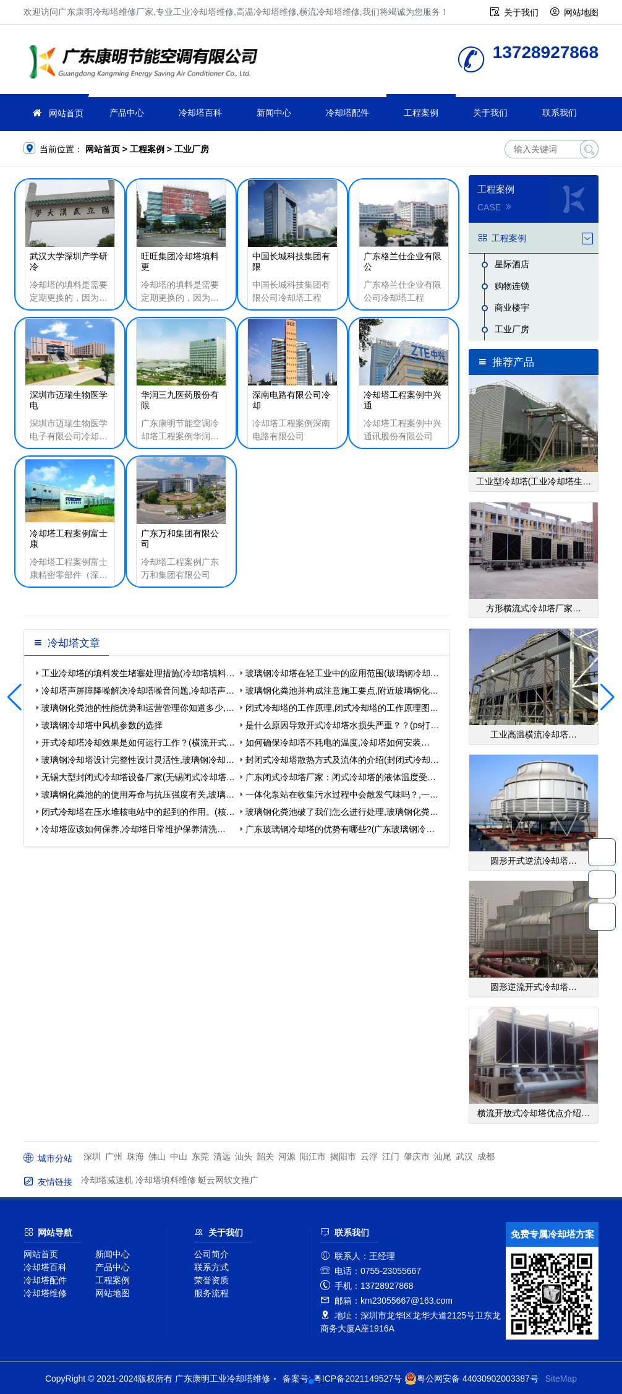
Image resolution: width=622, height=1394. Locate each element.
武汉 (464, 1156)
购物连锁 (512, 286)
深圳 (92, 1156)
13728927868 (602, 852)
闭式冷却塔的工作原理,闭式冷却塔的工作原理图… (341, 708)
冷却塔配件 (347, 113)
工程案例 (421, 113)
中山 (178, 1156)
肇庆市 (417, 1156)
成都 (486, 1156)
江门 (390, 1156)
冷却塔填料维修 (165, 1180)
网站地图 (581, 12)
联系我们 (559, 113)
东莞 (200, 1156)
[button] (301, 1381)
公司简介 (211, 1254)
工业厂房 (191, 149)
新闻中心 (274, 113)
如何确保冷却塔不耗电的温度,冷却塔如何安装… (337, 742)
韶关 (265, 1156)
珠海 (135, 1156)
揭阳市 (343, 1156)
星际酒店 (512, 264)
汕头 (243, 1156)
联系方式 (211, 1267)
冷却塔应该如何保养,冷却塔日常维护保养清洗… (133, 829)
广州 (113, 1156)
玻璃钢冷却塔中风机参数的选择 (102, 725)
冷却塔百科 (200, 113)
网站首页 (66, 113)
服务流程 (211, 1293)
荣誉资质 (211, 1280)
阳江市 (313, 1156)
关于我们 (521, 12)
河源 (287, 1156)
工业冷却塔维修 (147, 63)
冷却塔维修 (45, 1293)
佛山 (157, 1156)
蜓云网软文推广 (228, 1180)
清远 (222, 1156)
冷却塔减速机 (107, 1180)
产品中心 (126, 113)
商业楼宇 (512, 307)
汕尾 (442, 1156)
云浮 (369, 1156)
